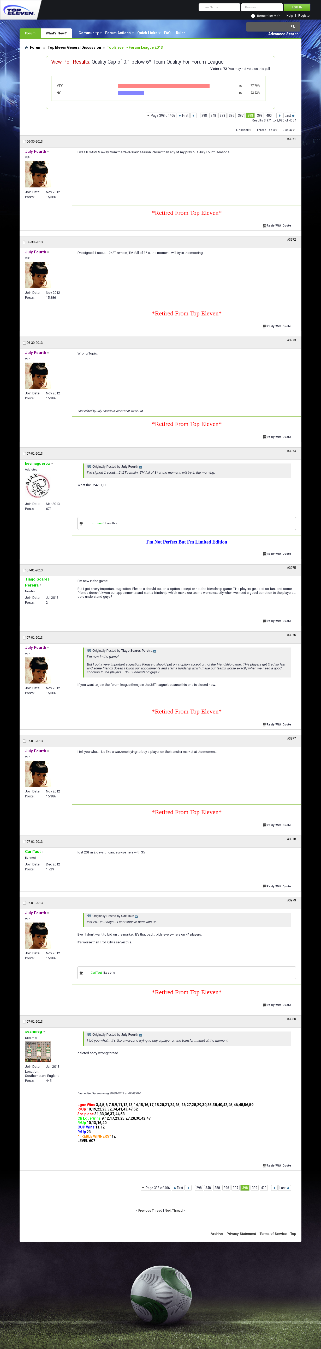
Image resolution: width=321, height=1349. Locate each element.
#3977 (291, 738)
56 (240, 86)
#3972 (291, 239)
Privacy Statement (241, 1234)
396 (231, 115)
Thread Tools (266, 130)
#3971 (291, 139)
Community (89, 33)
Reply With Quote (277, 225)
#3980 (291, 1019)
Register (304, 15)
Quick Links (147, 33)
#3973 (291, 340)
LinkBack (242, 130)
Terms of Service (273, 1234)
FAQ (167, 33)
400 (269, 115)
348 (213, 115)
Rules (181, 33)
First (183, 115)
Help (290, 15)
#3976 (291, 635)
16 (240, 93)
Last (290, 115)
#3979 (291, 900)
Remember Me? (268, 16)
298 (204, 115)
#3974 (291, 451)
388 (222, 115)
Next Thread (174, 1210)
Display (287, 130)
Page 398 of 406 (163, 115)
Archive (217, 1234)
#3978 (291, 839)
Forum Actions (118, 33)
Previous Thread (150, 1210)
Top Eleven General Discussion (74, 47)
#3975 (291, 568)
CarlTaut (96, 972)
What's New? (56, 33)
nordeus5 (97, 523)
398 (250, 115)
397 (240, 115)
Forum (30, 33)
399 (260, 115)
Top (293, 1234)
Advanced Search (283, 34)
